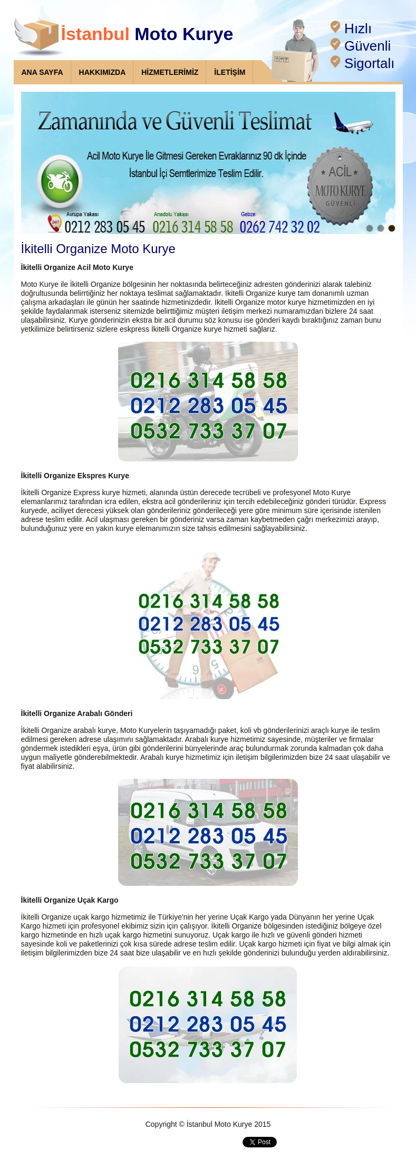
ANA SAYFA (42, 72)
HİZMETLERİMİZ (169, 72)
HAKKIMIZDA (102, 72)
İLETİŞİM (229, 72)
